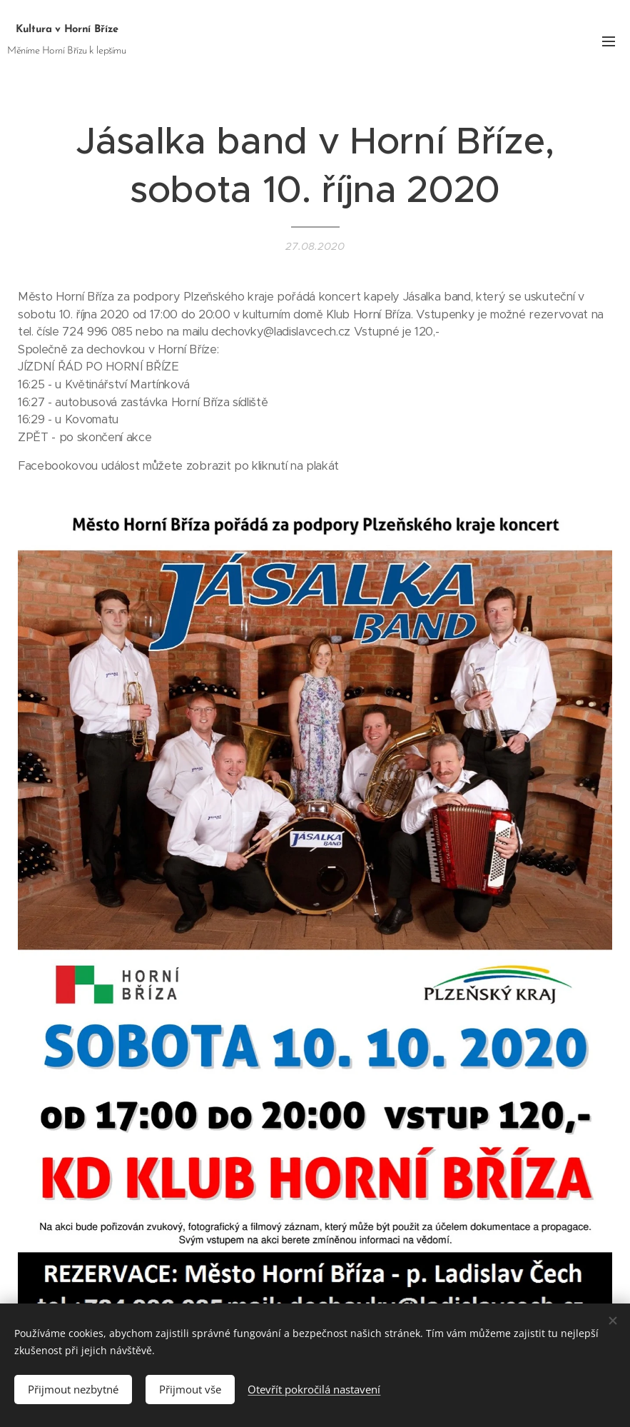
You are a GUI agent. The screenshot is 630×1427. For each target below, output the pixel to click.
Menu (608, 41)
